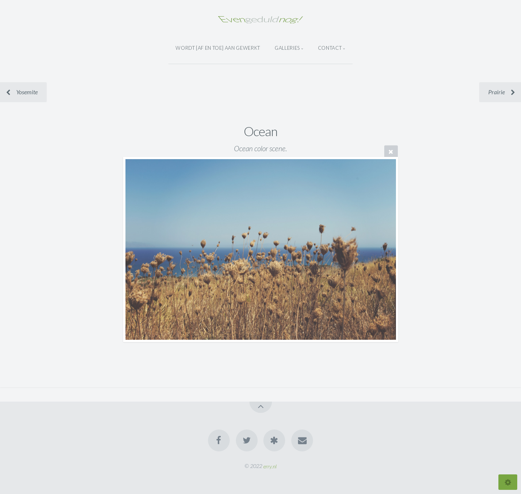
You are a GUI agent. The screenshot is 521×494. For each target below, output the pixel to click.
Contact (330, 48)
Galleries (287, 48)
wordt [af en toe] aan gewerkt (218, 48)
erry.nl (270, 466)
